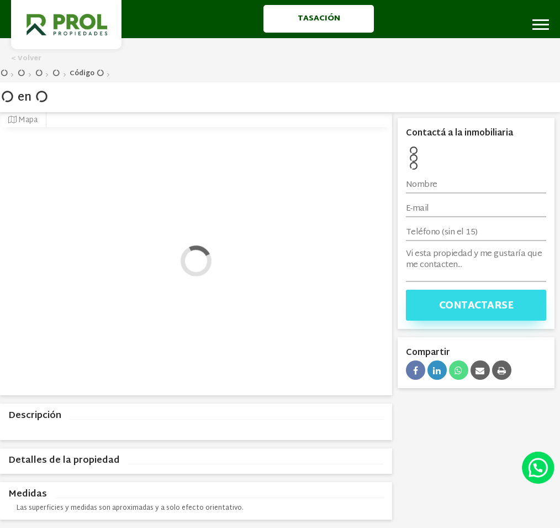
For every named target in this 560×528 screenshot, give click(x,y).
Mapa (23, 120)
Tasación (319, 18)
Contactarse (476, 306)
